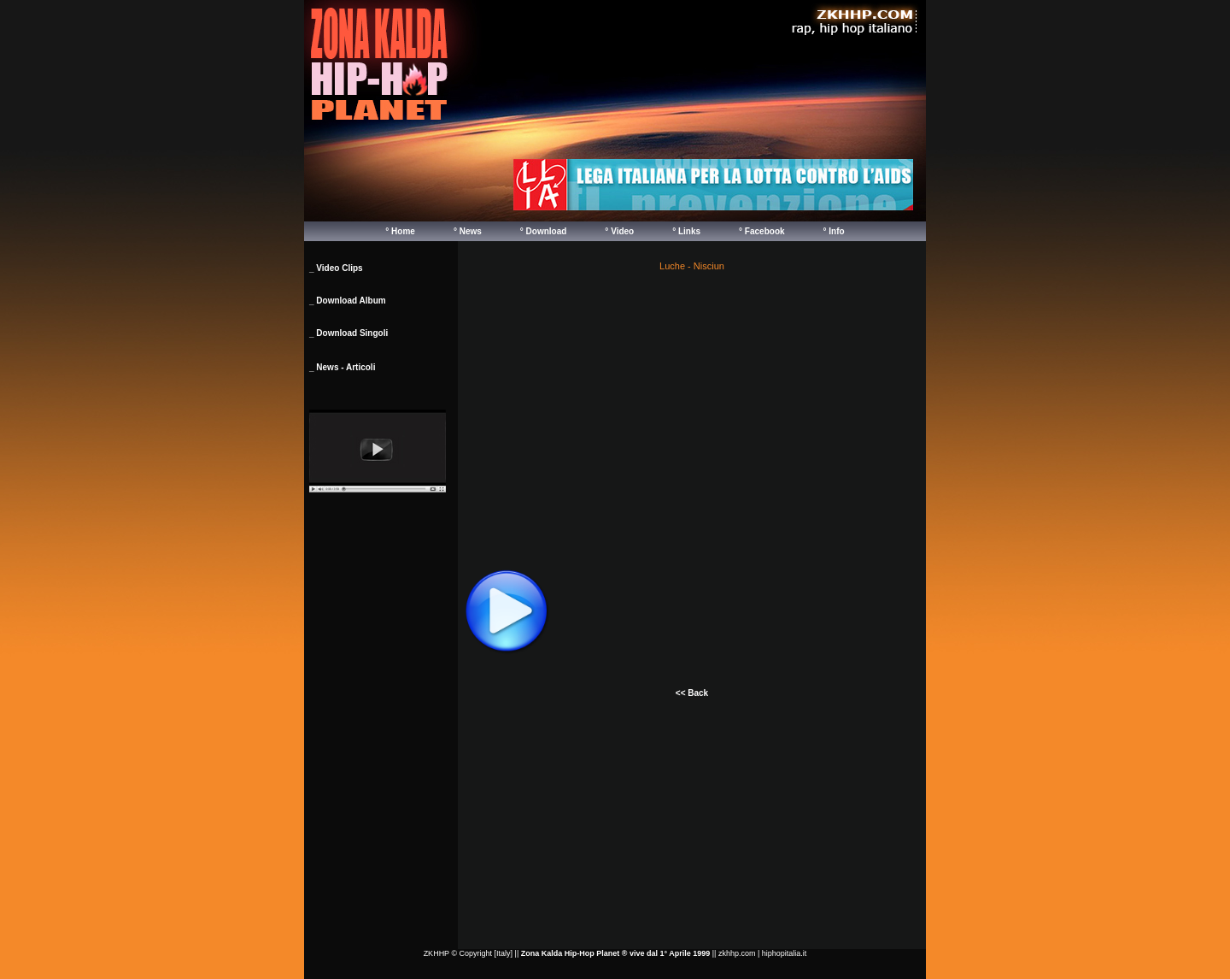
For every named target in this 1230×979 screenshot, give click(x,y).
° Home (400, 231)
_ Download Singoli (348, 333)
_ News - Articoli (342, 367)
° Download (543, 231)
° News (468, 231)
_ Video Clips (336, 268)
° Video (619, 231)
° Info (834, 231)
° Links (686, 231)
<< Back (692, 693)
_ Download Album (347, 300)
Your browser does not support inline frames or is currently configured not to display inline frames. (713, 184)
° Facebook (761, 231)
